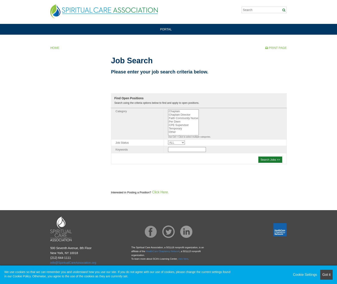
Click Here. (160, 192)
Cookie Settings (305, 274)
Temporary (183, 128)
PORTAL (166, 29)
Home (54, 48)
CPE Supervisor (183, 125)
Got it (326, 274)
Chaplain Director (183, 114)
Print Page (276, 48)
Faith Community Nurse (183, 118)
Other (183, 132)
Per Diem (183, 121)
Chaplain (183, 111)
